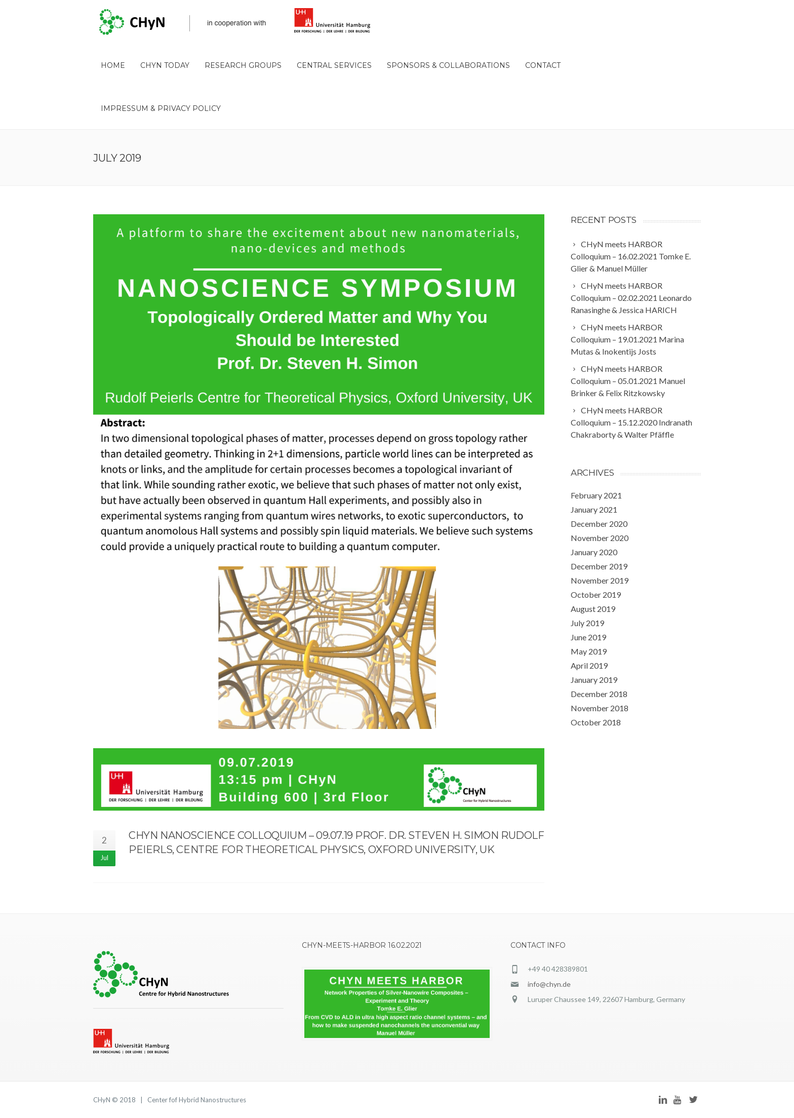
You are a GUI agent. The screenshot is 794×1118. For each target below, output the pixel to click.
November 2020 (599, 538)
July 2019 (587, 623)
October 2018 (596, 722)
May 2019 (589, 651)
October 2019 (596, 594)
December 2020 (599, 523)
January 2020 (594, 552)
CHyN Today (164, 65)
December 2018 (599, 694)
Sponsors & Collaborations (448, 65)
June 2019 (588, 637)
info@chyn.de (549, 984)
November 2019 (599, 580)
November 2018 (599, 708)
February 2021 (596, 495)
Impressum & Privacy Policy (161, 108)
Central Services (334, 65)
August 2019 (593, 608)
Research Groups (243, 65)
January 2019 (594, 679)
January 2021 (594, 509)
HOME (113, 65)
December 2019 (599, 566)
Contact (543, 65)
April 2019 (589, 665)
